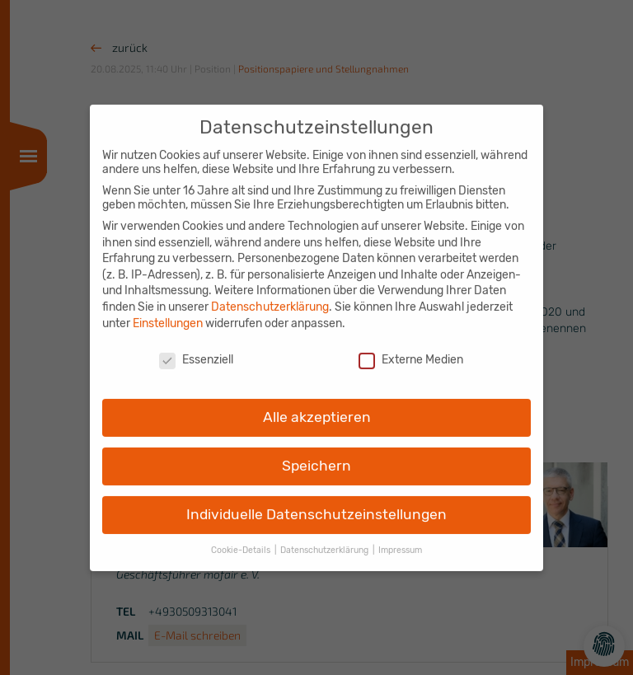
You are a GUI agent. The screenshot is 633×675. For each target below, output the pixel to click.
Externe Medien (411, 349)
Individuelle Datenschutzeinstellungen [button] (316, 503)
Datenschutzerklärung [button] (325, 538)
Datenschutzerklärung (270, 295)
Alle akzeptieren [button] (317, 405)
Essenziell (196, 349)
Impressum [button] (400, 538)
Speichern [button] (316, 454)
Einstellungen (168, 312)
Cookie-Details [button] (242, 538)
